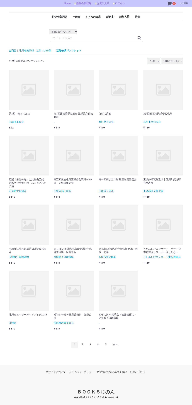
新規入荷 (124, 16)
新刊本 (110, 16)
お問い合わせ (137, 371)
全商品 (12, 50)
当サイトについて (56, 371)
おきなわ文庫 (93, 16)
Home (67, 3)
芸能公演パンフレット (68, 50)
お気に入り (101, 3)
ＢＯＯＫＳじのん (96, 392)
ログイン (118, 3)
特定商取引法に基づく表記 (112, 371)
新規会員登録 (82, 3)
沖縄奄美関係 (59, 16)
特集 (137, 16)
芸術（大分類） (45, 50)
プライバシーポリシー (81, 371)
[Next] (115, 345)
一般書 (76, 16)
